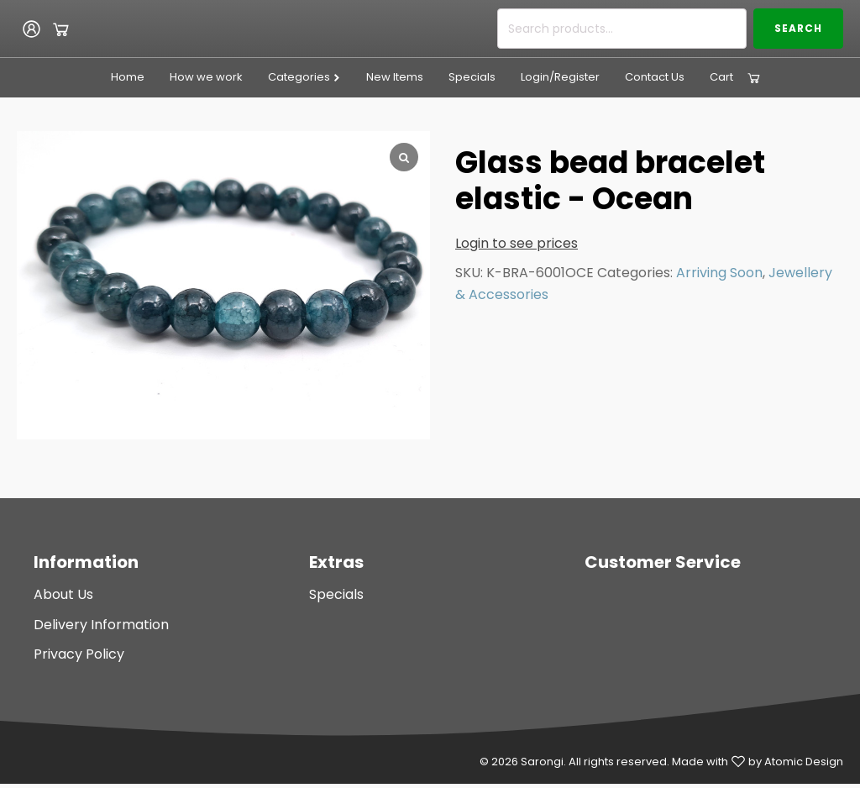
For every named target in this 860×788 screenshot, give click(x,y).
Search (798, 28)
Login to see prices (516, 243)
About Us (63, 594)
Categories (304, 77)
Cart (721, 77)
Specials (472, 77)
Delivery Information (101, 624)
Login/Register (560, 77)
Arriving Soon (719, 272)
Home (127, 77)
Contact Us (654, 77)
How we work (206, 77)
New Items (394, 77)
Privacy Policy (79, 654)
